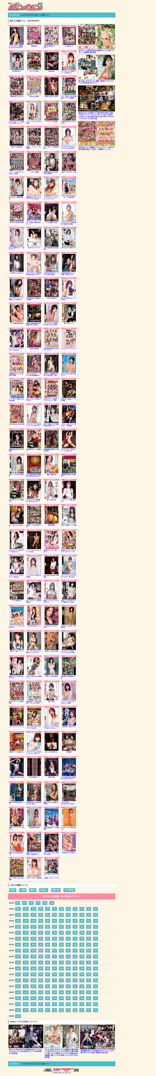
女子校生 (69, 890)
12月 (18, 909)
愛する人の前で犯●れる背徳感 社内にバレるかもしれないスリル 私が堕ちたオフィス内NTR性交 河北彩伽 (25, 1051)
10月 (33, 909)
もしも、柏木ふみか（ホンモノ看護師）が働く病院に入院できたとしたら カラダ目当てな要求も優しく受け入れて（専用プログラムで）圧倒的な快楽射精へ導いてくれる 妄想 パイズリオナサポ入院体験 (61, 1053)
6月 (17, 903)
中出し (43, 890)
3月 (38, 903)
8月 (47, 909)
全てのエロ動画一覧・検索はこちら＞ (61, 896)
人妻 (22, 890)
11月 (25, 909)
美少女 (55, 890)
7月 (54, 909)
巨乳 (12, 890)
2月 (45, 903)
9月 (40, 909)
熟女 (32, 890)
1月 (52, 903)
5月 (24, 903)
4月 (31, 903)
